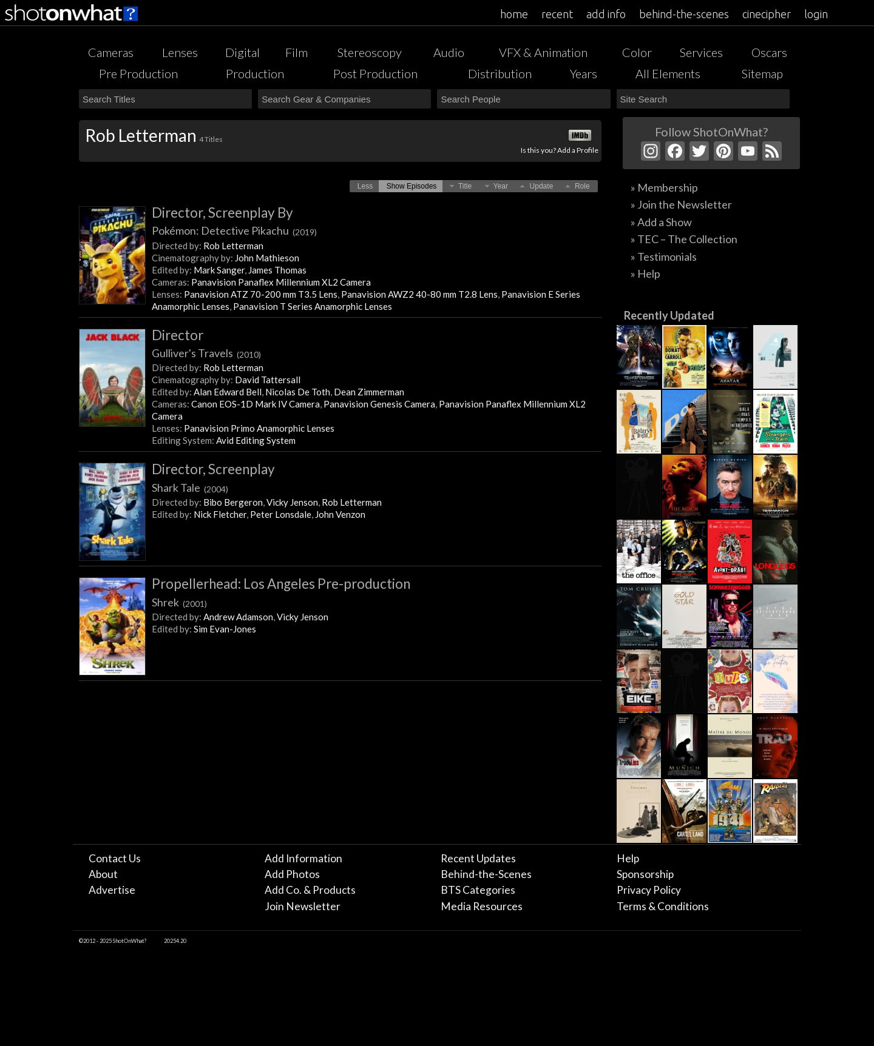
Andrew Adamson (238, 616)
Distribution (500, 73)
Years (583, 73)
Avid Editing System (256, 440)
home (514, 14)
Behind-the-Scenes (486, 874)
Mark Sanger (219, 269)
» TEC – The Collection (684, 239)
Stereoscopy (369, 52)
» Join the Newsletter (681, 204)
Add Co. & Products (310, 889)
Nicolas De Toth (297, 391)
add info (606, 14)
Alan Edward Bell (228, 391)
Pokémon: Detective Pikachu (234, 230)
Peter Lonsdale (280, 514)
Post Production (375, 73)
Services (701, 52)
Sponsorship (645, 874)
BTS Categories (478, 889)
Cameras (111, 52)
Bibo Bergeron (233, 502)
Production (255, 73)
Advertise (112, 889)
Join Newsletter (302, 906)
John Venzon (340, 514)
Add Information (303, 858)
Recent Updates (478, 858)
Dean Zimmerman (369, 391)
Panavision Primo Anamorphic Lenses (259, 428)
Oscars (769, 52)
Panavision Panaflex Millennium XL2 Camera (281, 282)
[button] (365, 186)
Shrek (179, 602)
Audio (448, 52)
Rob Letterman (233, 245)
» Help (645, 273)
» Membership (664, 187)
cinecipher (766, 14)
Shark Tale (190, 487)
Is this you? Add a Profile (559, 150)
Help (628, 858)
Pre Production (138, 73)
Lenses (180, 52)
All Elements (667, 73)
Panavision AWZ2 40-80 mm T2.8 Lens (419, 294)
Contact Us (115, 858)
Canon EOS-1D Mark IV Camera (255, 403)
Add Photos (292, 874)
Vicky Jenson (292, 502)
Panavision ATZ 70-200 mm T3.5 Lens (260, 294)
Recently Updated (669, 315)
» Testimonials (664, 256)
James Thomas (277, 269)
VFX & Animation (543, 52)
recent (557, 14)
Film (296, 52)
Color (637, 52)
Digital (242, 52)
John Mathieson (267, 257)
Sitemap (762, 73)
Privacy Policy (649, 889)
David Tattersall (267, 379)
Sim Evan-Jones (225, 628)
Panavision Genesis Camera (379, 403)
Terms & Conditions (663, 906)
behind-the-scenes (684, 14)
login (816, 14)
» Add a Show (661, 222)
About (103, 874)
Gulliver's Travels (206, 353)
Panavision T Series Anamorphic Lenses (312, 306)
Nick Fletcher (220, 514)
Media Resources (482, 906)
